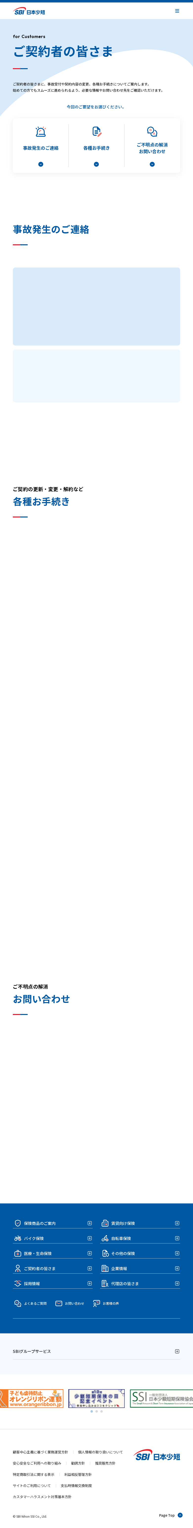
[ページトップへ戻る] (171, 1515)
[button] (177, 11)
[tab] (91, 1411)
